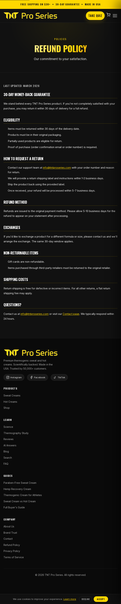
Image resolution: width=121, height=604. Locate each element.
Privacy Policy (12, 551)
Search (8, 457)
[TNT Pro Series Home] (30, 15)
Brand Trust (10, 532)
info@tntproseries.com (57, 167)
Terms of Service (14, 557)
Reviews (8, 439)
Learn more (69, 599)
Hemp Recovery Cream (17, 489)
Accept (101, 599)
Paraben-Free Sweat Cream (20, 482)
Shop (7, 407)
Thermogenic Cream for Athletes (23, 495)
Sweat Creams (12, 395)
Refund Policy (12, 544)
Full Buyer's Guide (14, 507)
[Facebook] (37, 377)
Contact (8, 538)
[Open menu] (115, 16)
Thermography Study (16, 433)
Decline (86, 599)
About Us (9, 526)
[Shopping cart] (108, 16)
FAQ (6, 463)
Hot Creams (10, 401)
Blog (6, 451)
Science (8, 426)
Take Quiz (95, 16)
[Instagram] (14, 377)
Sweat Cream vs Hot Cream (20, 501)
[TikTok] (59, 377)
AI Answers (10, 445)
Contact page (71, 314)
